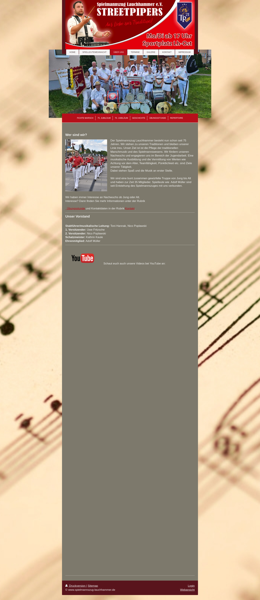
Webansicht (187, 589)
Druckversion (75, 585)
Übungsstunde (75, 208)
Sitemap (93, 585)
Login (191, 585)
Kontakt (130, 208)
